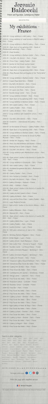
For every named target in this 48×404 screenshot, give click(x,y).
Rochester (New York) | (13, 355)
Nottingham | (32, 353)
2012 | (25, 340)
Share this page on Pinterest (33, 373)
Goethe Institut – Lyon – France (21, 227)
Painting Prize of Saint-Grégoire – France (23, 147)
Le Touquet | (5, 351)
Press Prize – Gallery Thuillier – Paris (22, 61)
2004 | (26, 338)
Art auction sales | (33, 342)
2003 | (20, 338)
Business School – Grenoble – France (23, 285)
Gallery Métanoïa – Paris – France (21, 210)
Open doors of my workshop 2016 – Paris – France (27, 130)
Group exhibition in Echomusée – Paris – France (26, 163)
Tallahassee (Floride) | (8, 361)
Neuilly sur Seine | (14, 353)
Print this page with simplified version (24, 380)
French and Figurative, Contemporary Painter (24, 15)
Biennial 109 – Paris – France (20, 213)
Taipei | (28, 359)
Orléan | (40, 353)
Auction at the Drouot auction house (22, 64)
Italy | (24, 349)
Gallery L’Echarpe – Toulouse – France (22, 182)
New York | (24, 353)
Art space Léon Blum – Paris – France (22, 90)
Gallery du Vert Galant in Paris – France (23, 193)
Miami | (32, 351)
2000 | (4, 338)
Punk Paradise (14, 52)
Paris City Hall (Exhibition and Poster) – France (25, 144)
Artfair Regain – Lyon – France (19, 238)
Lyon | (20, 351)
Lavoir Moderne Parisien (18, 202)
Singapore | (23, 357)
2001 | (9, 338)
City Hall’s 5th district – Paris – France (23, 58)
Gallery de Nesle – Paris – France (21, 111)
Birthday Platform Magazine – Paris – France (25, 235)
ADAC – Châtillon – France (18, 185)
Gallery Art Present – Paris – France (22, 258)
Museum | (5, 353)
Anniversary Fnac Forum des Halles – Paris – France (27, 264)
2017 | (9, 342)
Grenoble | (5, 349)
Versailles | (5, 363)
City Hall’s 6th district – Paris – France (22, 179)
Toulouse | (18, 361)
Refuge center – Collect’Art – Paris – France (25, 276)
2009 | (10, 340)
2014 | (35, 340)
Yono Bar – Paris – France (19, 288)
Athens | (16, 345)
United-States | (27, 361)
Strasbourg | (20, 359)
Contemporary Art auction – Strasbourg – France (27, 273)
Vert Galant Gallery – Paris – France (22, 105)
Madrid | (25, 351)
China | (26, 347)
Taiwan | (33, 359)
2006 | (36, 338)
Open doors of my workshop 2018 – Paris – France (27, 70)
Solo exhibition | (32, 357)
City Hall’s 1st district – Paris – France (23, 67)
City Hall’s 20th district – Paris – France (23, 119)
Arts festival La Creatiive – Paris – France (24, 176)
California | (5, 347)
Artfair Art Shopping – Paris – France (22, 141)
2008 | (4, 340)
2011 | (20, 340)
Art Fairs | (5, 345)
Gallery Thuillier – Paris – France (21, 108)
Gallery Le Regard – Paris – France (22, 324)
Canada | (12, 347)
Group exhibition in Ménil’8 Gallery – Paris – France (27, 44)
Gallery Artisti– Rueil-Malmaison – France (24, 241)
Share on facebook (27, 373)
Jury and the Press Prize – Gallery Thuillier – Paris (27, 199)
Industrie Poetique (36, 390)
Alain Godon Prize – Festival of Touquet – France (26, 244)
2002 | (15, 338)
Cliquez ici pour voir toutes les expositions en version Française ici (24, 385)
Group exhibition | (15, 349)
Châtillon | (19, 347)
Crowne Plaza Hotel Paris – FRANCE (21, 81)
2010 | (15, 340)
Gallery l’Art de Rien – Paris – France (23, 267)
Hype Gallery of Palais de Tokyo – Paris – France (26, 306)
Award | (22, 345)
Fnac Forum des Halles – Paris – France (23, 270)
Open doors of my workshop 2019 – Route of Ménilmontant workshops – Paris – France (21, 48)
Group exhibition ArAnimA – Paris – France (24, 96)
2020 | (24, 342)
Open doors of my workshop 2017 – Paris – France (27, 99)
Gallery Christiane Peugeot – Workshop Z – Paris (26, 255)
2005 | (31, 338)
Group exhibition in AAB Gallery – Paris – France (26, 36)
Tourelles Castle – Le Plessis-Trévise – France (25, 247)
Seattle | (15, 357)
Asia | (10, 345)
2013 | (30, 340)
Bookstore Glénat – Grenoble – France (23, 282)
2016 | (4, 342)
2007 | (42, 338)
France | (32, 347)
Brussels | (36, 345)
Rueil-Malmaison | (32, 355)
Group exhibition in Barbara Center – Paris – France (27, 55)
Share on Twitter (30, 373)
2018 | (14, 342)
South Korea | (6, 359)
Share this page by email (37, 373)
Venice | (35, 361)
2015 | (40, 340)
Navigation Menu (22, 20)
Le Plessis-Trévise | (38, 349)
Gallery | (38, 347)
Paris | (4, 355)
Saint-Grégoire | (7, 357)
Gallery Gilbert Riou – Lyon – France (22, 221)
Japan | (29, 349)
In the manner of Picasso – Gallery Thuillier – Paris (27, 127)
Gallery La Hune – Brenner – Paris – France (25, 297)
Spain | (13, 359)
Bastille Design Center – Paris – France (23, 93)
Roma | (24, 355)
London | (13, 351)
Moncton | (38, 351)
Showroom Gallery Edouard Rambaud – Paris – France (28, 261)
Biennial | (29, 345)
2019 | (19, 342)
